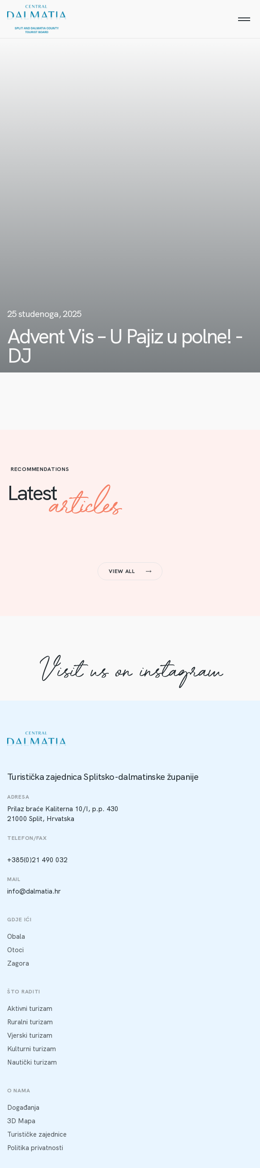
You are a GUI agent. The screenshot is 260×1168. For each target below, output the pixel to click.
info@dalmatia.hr (34, 891)
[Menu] (244, 19)
